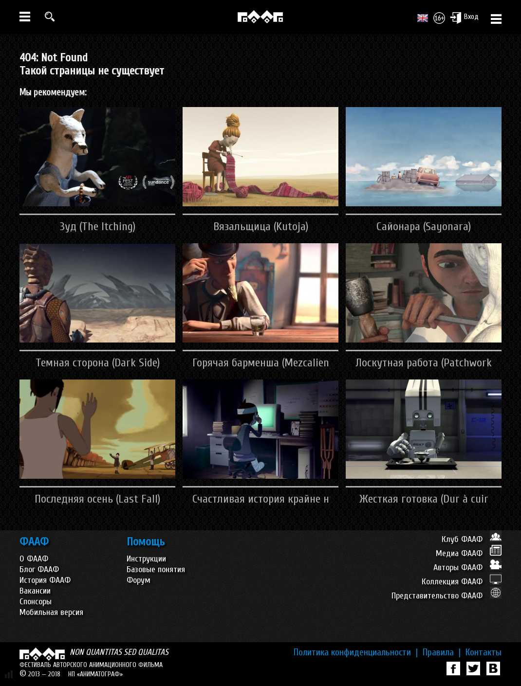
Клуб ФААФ (472, 539)
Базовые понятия (156, 569)
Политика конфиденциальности (356, 652)
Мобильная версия (51, 612)
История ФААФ (45, 580)
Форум (138, 580)
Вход (464, 17)
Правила (442, 652)
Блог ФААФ (39, 569)
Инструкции (146, 559)
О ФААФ (33, 559)
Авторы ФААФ (467, 567)
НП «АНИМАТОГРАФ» (95, 674)
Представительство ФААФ (446, 596)
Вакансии (35, 591)
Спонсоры (35, 601)
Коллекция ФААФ (462, 582)
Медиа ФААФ (469, 553)
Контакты (483, 652)
